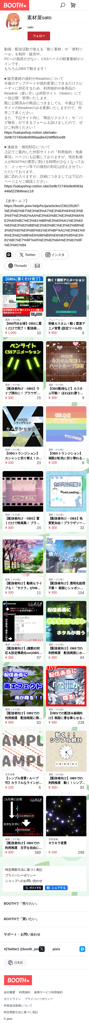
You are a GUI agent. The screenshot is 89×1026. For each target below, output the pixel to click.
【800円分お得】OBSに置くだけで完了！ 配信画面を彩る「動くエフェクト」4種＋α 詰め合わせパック (23, 326)
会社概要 (9, 992)
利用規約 (24, 992)
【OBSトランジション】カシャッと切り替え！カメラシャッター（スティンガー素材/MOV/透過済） (23, 456)
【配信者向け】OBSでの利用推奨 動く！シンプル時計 (66, 780)
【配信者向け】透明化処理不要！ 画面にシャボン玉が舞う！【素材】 (66, 586)
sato (30, 27)
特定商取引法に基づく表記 (21, 1012)
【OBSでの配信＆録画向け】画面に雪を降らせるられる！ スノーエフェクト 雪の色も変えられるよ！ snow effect (66, 715)
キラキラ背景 (57, 843)
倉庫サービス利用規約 (48, 992)
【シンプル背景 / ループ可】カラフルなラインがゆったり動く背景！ (23, 780)
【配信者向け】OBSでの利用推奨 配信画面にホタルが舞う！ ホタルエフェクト (66, 651)
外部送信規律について (18, 1005)
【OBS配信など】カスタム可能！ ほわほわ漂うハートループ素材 (65, 391)
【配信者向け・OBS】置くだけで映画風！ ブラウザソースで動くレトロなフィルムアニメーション (23, 521)
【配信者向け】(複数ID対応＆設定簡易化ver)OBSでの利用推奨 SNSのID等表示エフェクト (23, 651)
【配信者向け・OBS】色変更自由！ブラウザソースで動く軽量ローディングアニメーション (66, 521)
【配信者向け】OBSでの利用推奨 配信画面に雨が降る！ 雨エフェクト (23, 715)
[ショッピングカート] (73, 5)
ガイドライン (12, 999)
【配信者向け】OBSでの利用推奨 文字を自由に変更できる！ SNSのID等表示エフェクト (23, 845)
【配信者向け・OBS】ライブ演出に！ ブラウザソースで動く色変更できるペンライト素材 (23, 391)
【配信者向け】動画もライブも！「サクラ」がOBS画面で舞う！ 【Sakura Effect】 (23, 586)
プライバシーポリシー (39, 999)
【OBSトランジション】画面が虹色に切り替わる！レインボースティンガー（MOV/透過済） (66, 456)
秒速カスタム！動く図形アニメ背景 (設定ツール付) (66, 326)
